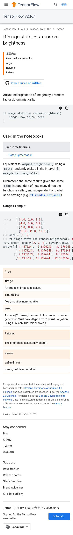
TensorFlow (9, 29)
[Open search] (56, 4)
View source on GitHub (23, 83)
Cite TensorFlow (13, 493)
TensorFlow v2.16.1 (19, 16)
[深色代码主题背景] (60, 108)
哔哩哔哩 (8, 452)
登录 (64, 4)
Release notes (12, 475)
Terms (7, 507)
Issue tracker (11, 468)
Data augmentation (21, 155)
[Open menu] (6, 4)
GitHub (7, 439)
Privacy (19, 507)
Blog (6, 433)
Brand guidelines (13, 487)
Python (60, 29)
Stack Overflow (12, 481)
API (23, 29)
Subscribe (60, 516)
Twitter (7, 445)
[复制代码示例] (67, 108)
